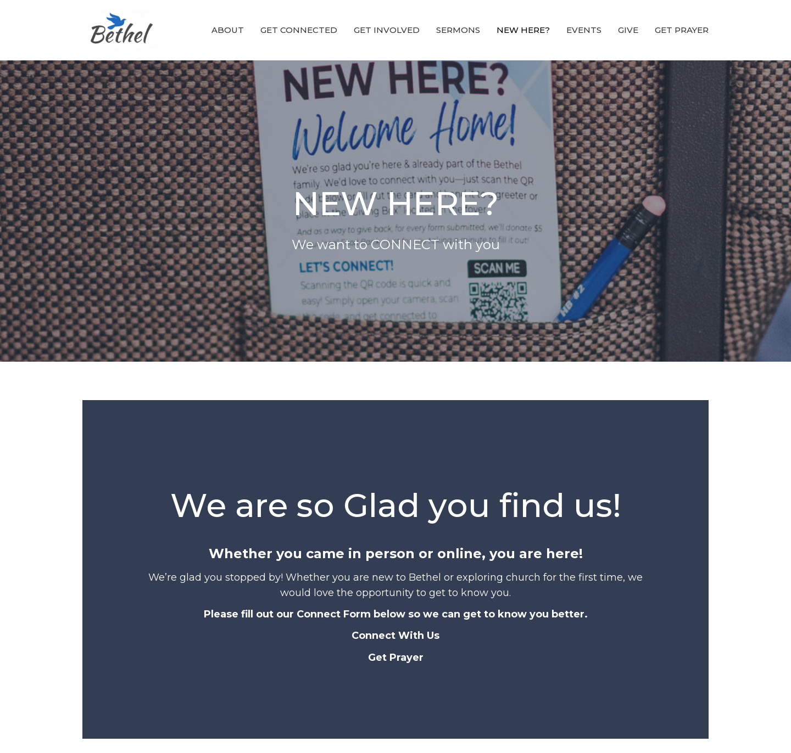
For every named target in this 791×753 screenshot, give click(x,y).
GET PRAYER (682, 30)
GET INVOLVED (387, 30)
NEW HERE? (523, 30)
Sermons (458, 30)
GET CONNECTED (298, 30)
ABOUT (227, 30)
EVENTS (583, 30)
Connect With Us (395, 636)
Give (628, 30)
